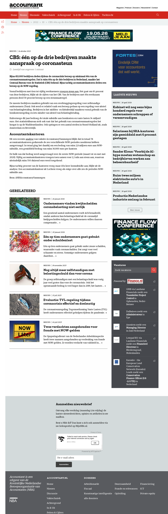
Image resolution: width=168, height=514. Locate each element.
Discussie (34, 15)
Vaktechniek (48, 15)
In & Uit (77, 15)
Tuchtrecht (107, 15)
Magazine (120, 8)
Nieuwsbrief (145, 8)
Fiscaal (88, 488)
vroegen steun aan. (69, 91)
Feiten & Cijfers (91, 15)
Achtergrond (64, 15)
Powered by (134, 281)
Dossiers (136, 8)
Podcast (128, 8)
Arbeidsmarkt (91, 484)
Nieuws (23, 15)
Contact (155, 8)
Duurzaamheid (123, 484)
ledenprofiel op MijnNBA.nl (73, 426)
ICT (142, 488)
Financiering (147, 484)
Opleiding (120, 493)
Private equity (147, 493)
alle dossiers (91, 498)
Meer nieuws (135, 210)
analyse (30, 139)
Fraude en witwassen (126, 488)
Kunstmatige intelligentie (98, 493)
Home (14, 15)
